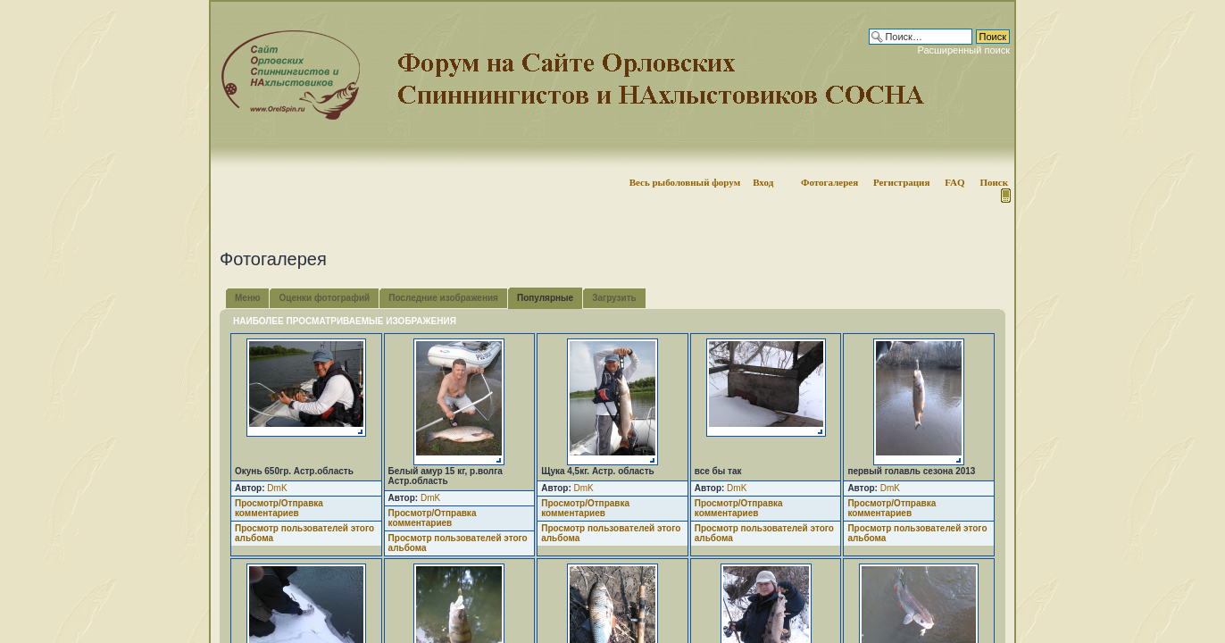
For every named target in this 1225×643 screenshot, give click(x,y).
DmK (277, 488)
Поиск (993, 182)
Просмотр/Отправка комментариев (279, 508)
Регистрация (901, 182)
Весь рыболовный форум (685, 182)
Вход (763, 182)
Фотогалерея (829, 182)
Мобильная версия (1004, 196)
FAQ (954, 182)
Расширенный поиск (963, 50)
